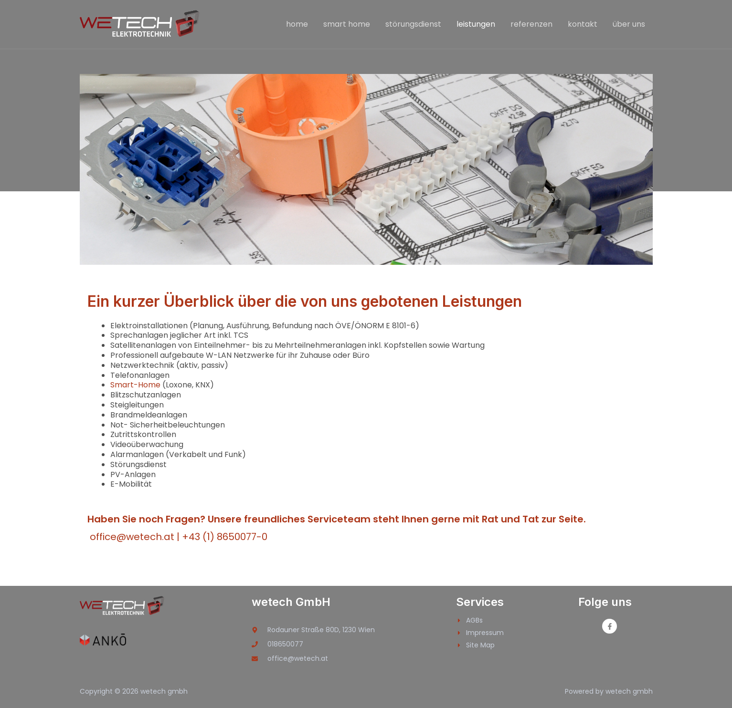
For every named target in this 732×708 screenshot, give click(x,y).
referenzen (531, 24)
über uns (629, 24)
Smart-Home (135, 384)
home (297, 24)
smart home (346, 24)
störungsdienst (413, 24)
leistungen (475, 24)
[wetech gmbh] (141, 23)
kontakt (582, 24)
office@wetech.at (132, 536)
